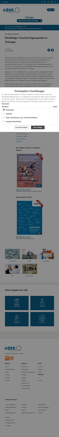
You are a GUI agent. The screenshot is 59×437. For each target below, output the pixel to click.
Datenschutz (5, 104)
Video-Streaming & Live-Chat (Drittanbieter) (21, 118)
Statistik (9, 114)
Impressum (5, 106)
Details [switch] (55, 106)
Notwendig (10, 110)
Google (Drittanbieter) (13, 121)
